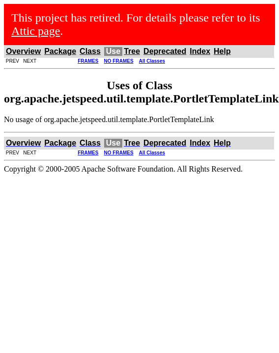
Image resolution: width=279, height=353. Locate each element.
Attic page (35, 31)
